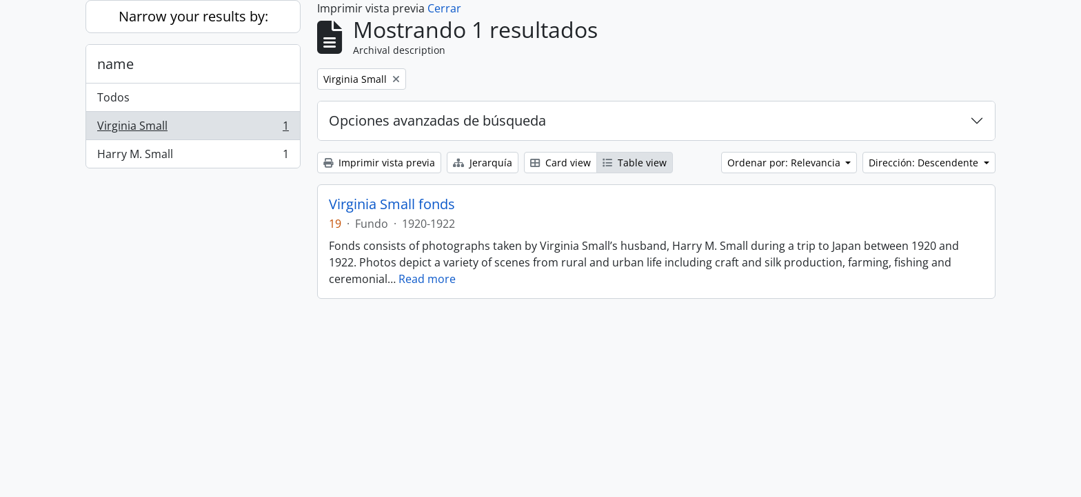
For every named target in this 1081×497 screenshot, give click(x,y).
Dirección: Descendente (925, 162)
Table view (635, 162)
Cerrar (444, 8)
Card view (560, 162)
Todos (113, 97)
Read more (427, 278)
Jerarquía (482, 162)
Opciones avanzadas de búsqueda (437, 120)
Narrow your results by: (193, 16)
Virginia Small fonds (392, 204)
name (115, 64)
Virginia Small (193, 128)
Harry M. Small (193, 157)
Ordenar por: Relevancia (785, 162)
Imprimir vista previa (379, 162)
